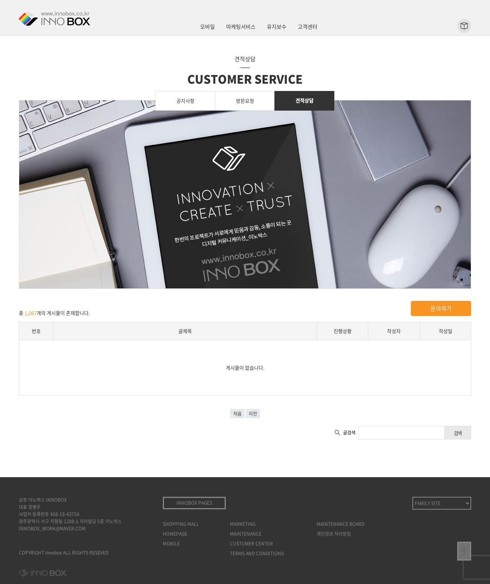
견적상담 (305, 100)
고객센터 (307, 26)
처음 (237, 413)
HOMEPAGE (175, 533)
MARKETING (243, 524)
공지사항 (185, 100)
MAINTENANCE (246, 533)
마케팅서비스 (241, 26)
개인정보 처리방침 (334, 533)
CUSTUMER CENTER (251, 543)
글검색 (349, 432)
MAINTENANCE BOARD (340, 524)
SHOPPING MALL (181, 524)
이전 (253, 413)
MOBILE (171, 543)
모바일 (207, 26)
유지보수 (276, 26)
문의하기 (441, 308)
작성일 (445, 330)
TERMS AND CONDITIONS (257, 553)
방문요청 (245, 100)
